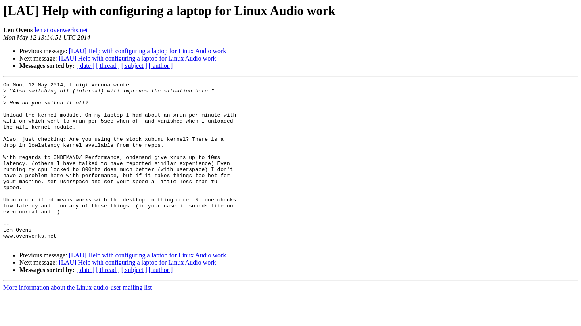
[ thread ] (108, 65)
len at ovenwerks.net (61, 30)
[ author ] (161, 65)
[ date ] (85, 65)
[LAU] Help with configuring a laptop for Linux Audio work (147, 51)
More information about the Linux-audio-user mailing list (77, 319)
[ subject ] (134, 65)
